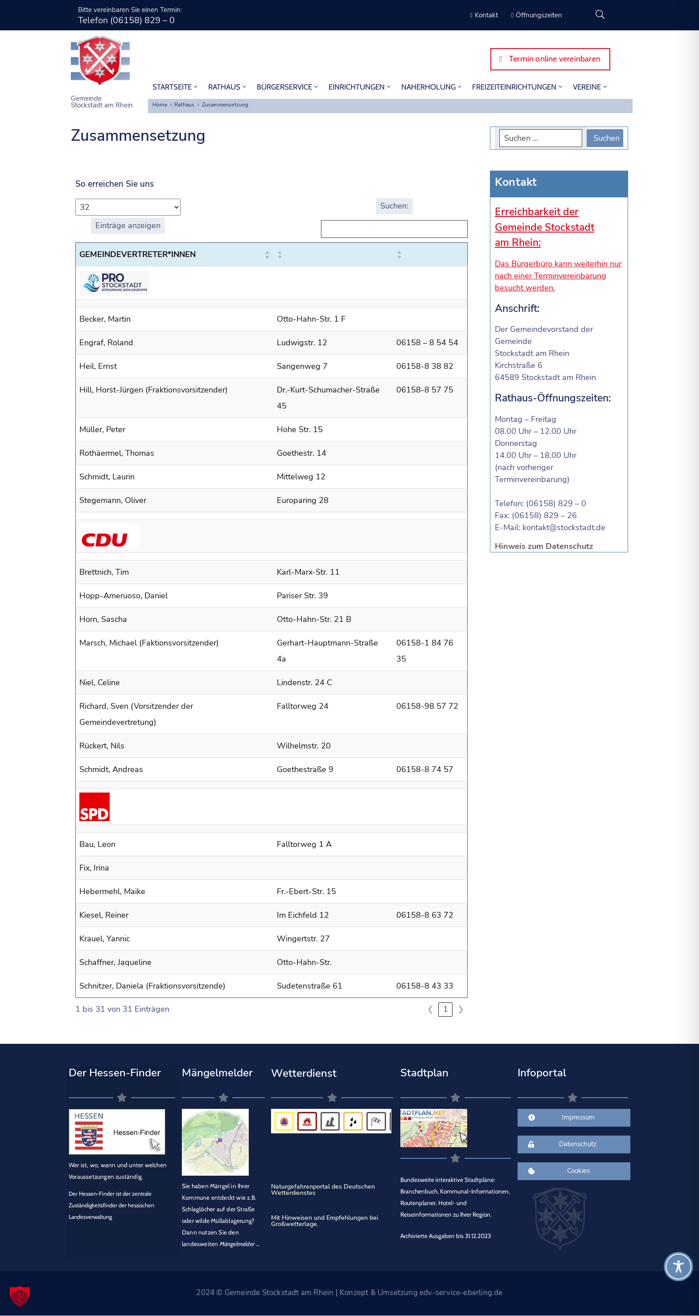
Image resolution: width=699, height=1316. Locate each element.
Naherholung (432, 86)
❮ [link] (430, 1009)
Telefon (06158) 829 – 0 (126, 20)
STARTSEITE (175, 86)
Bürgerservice (288, 86)
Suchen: (394, 205)
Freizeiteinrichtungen (518, 86)
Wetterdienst (304, 1073)
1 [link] (445, 1009)
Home (159, 104)
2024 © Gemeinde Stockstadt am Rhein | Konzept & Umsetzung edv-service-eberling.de (349, 1292)
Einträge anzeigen (127, 225)
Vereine (591, 86)
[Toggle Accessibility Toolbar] (678, 1266)
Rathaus (228, 86)
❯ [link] (460, 1009)
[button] (267, 254)
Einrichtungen (360, 86)
